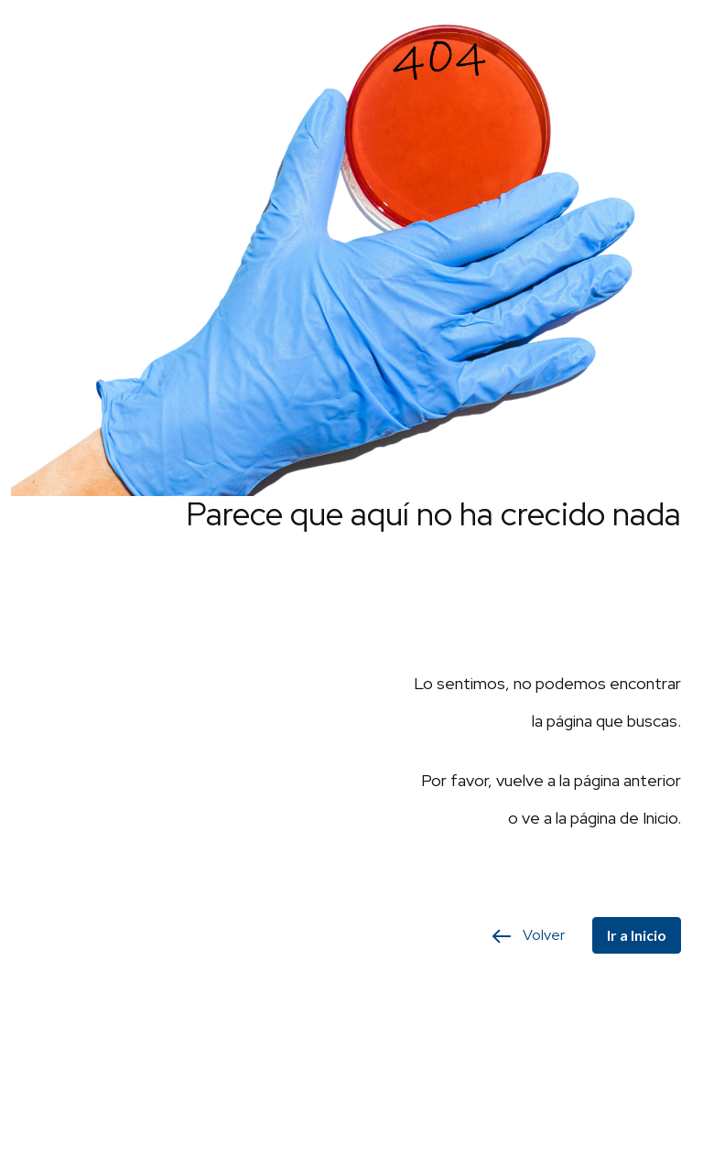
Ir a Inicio (636, 935)
